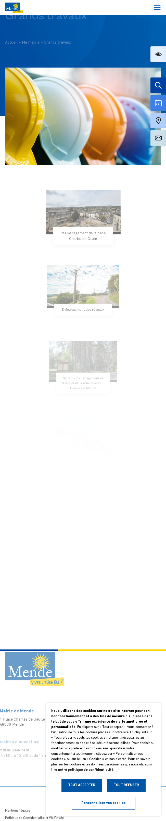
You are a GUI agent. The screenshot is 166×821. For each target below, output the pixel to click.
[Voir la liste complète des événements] (158, 103)
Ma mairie (31, 36)
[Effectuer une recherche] (158, 85)
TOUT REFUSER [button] (126, 785)
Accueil (11, 36)
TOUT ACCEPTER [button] (81, 785)
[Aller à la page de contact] (158, 138)
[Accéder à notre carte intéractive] (158, 120)
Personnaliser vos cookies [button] (103, 803)
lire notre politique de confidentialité (82, 770)
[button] (158, 54)
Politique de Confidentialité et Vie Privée (34, 818)
